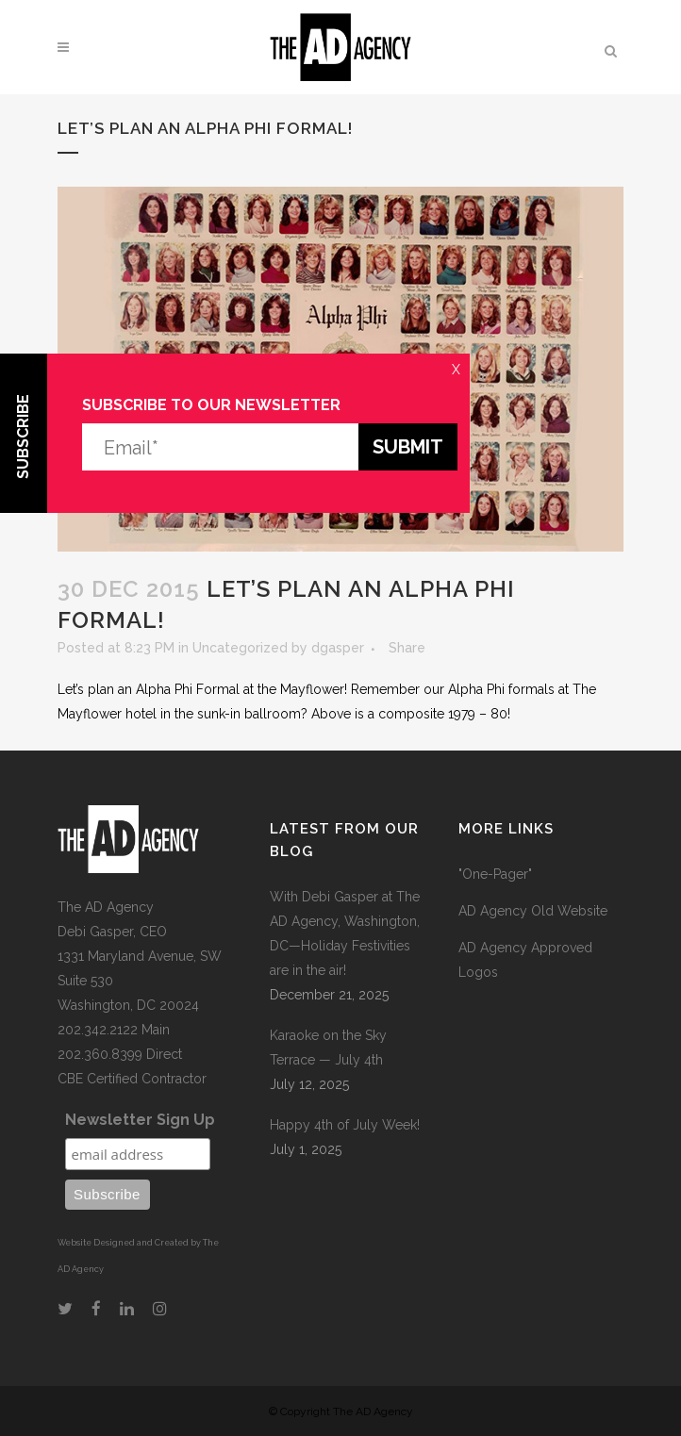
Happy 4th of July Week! (345, 1124)
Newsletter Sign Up (140, 1120)
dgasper (337, 647)
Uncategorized (240, 647)
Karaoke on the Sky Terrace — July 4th (328, 1047)
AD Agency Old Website (532, 910)
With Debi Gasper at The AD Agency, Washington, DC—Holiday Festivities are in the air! (345, 933)
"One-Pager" (495, 874)
